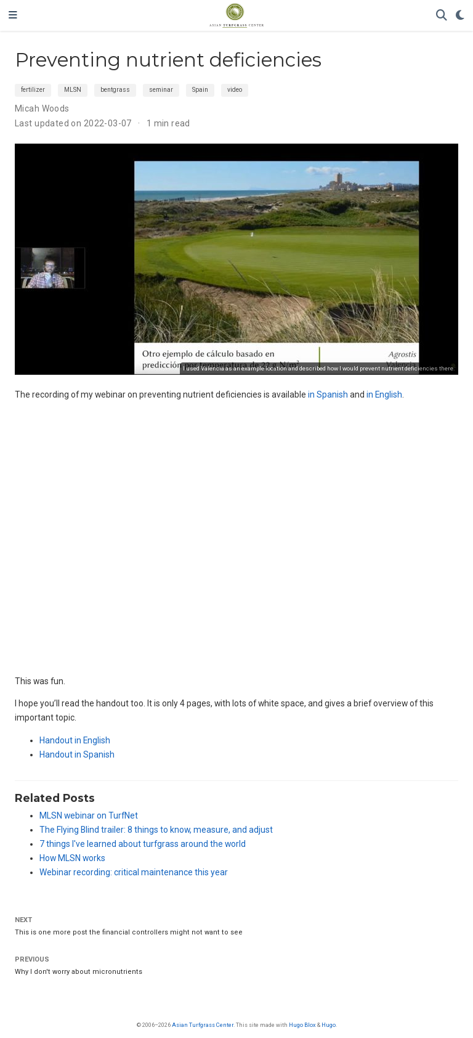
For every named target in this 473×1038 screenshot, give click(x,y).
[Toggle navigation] (13, 15)
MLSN (72, 90)
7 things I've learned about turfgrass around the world (142, 844)
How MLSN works (72, 858)
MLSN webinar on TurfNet (88, 815)
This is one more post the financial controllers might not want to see (129, 932)
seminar (161, 90)
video (234, 90)
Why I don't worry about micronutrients (78, 972)
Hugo (328, 1024)
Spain (200, 90)
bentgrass (115, 90)
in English (384, 394)
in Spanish (328, 394)
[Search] (441, 16)
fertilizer (33, 90)
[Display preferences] (460, 16)
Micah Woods (42, 108)
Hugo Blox (302, 1024)
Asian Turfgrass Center (202, 1024)
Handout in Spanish (77, 754)
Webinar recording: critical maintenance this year (133, 872)
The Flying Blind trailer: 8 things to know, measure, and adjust (156, 830)
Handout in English (74, 740)
